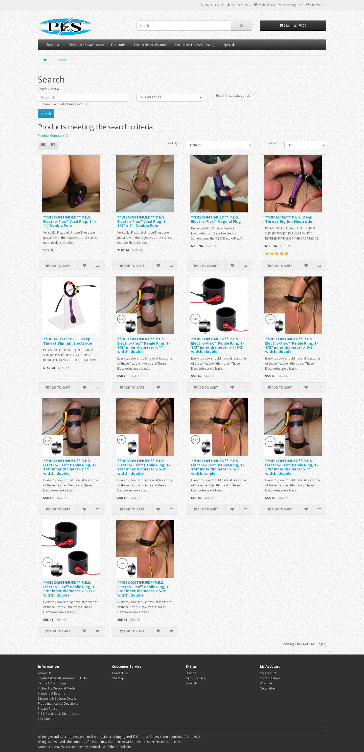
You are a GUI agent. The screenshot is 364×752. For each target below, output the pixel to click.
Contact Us (120, 673)
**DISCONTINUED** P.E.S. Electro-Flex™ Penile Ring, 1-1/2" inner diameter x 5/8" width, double (291, 345)
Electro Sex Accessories (150, 45)
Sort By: (172, 143)
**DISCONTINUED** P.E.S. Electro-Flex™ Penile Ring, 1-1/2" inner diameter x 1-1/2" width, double (217, 345)
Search (62, 60)
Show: (272, 143)
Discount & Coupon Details (57, 698)
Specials (229, 45)
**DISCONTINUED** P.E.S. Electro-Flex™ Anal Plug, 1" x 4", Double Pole (70, 221)
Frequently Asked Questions (58, 703)
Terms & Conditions (52, 683)
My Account (268, 673)
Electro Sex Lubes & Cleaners (195, 45)
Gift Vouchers (195, 678)
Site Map (118, 678)
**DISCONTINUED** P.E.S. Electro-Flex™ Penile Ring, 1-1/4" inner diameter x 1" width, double (69, 467)
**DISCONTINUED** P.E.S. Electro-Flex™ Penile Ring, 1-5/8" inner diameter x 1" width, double (291, 467)
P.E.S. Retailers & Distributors (58, 713)
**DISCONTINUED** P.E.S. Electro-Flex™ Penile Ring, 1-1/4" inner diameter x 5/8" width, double (143, 467)
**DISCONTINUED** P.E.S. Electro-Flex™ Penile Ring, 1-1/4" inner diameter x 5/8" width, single (217, 467)
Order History (270, 678)
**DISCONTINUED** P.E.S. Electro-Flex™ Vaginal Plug (216, 219)
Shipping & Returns (51, 693)
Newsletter (267, 688)
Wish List (266, 683)
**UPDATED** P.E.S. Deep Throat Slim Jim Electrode (67, 341)
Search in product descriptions (62, 104)
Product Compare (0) (53, 135)
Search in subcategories (230, 95)
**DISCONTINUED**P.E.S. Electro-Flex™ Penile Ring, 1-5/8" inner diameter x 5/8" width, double (143, 589)
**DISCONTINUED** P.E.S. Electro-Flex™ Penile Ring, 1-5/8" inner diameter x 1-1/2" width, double (69, 589)
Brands (191, 673)
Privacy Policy (47, 708)
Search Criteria (48, 89)
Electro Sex (53, 45)
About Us (44, 673)
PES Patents (46, 719)
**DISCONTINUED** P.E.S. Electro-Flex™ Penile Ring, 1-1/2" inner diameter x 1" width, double (143, 345)
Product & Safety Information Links (62, 678)
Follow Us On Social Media (57, 688)
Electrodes (118, 45)
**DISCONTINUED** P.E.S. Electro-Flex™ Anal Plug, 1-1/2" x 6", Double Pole (142, 221)
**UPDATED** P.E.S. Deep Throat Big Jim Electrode (288, 219)
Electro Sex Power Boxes (86, 45)
